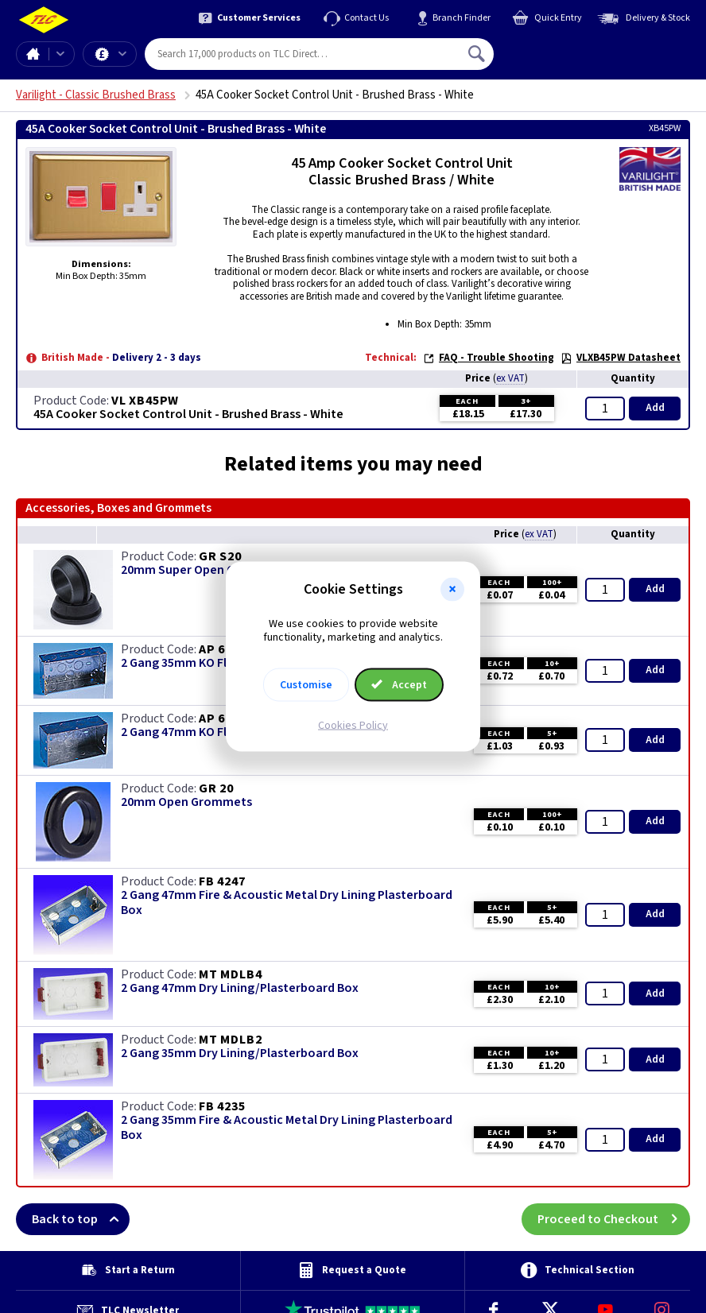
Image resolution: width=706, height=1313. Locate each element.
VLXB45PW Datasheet (621, 358)
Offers (122, 54)
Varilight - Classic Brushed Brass (96, 95)
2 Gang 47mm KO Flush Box (195, 732)
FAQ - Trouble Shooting (488, 358)
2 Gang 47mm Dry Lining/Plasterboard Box (240, 988)
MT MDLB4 (230, 974)
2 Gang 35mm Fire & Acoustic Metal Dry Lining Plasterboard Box (286, 1128)
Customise (306, 684)
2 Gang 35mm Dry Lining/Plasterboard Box (240, 1053)
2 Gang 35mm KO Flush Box (195, 663)
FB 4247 (222, 881)
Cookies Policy (353, 725)
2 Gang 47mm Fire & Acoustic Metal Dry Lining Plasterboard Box (286, 903)
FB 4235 (222, 1106)
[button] (452, 590)
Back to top (81, 1219)
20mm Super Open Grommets (204, 570)
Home (32, 54)
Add (655, 408)
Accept (399, 684)
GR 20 (216, 788)
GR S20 (220, 556)
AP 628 (219, 718)
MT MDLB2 (230, 1039)
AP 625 (219, 649)
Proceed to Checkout (613, 1219)
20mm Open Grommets (186, 802)
